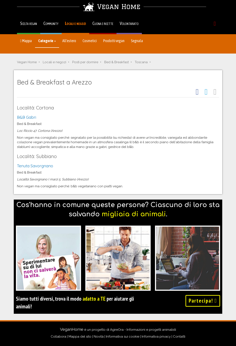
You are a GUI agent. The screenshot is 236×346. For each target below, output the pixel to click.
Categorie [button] (47, 40)
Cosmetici (90, 40)
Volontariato (129, 23)
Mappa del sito (80, 336)
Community (50, 23)
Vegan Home (27, 62)
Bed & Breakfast (116, 62)
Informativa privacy (156, 336)
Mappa (26, 40)
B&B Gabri (26, 117)
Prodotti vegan (113, 40)
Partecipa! (203, 300)
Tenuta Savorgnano (35, 165)
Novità (99, 336)
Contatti (179, 336)
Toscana (141, 62)
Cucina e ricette (102, 23)
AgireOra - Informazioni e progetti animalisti (143, 330)
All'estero (69, 40)
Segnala (137, 40)
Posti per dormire (85, 62)
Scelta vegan (28, 23)
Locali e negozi (75, 23)
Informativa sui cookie (122, 336)
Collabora (58, 336)
